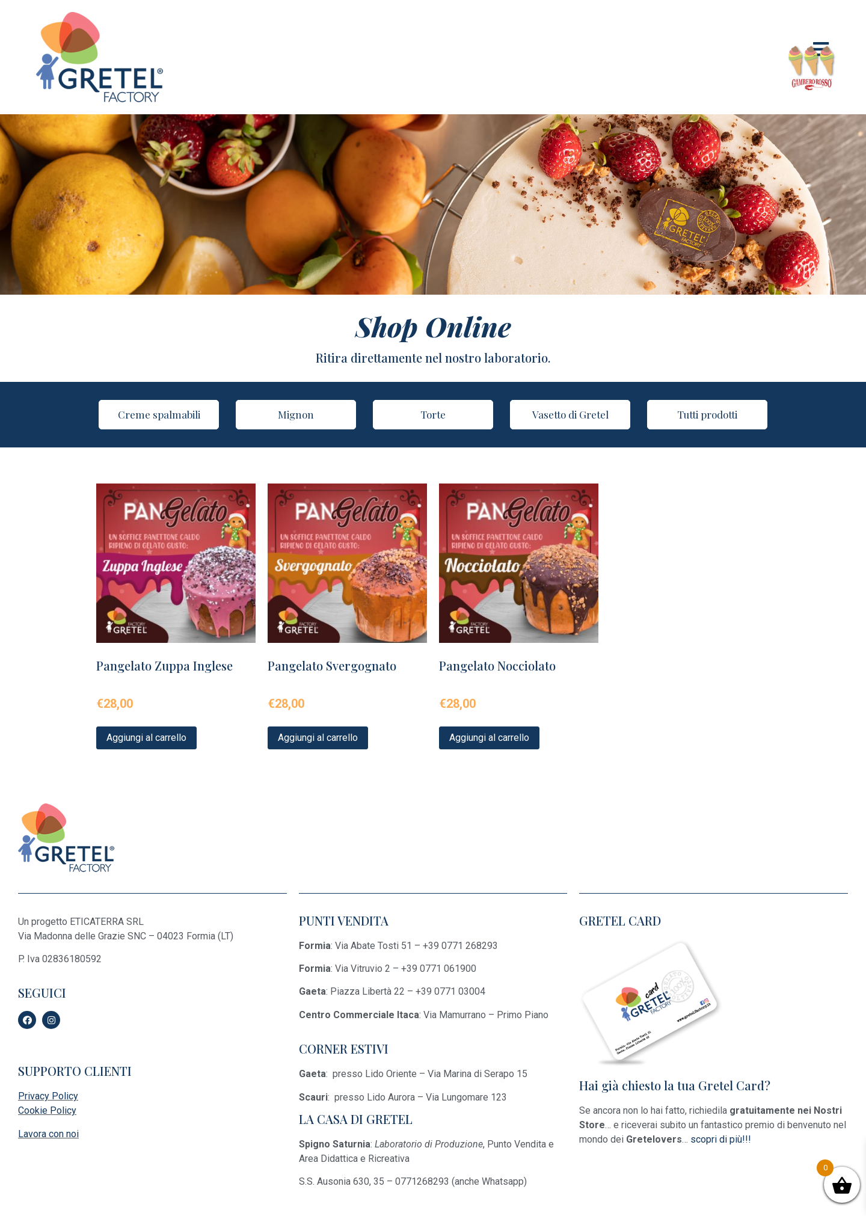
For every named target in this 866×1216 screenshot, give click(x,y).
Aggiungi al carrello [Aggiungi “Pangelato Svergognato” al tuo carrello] (318, 737)
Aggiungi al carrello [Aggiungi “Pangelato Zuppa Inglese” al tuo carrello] (146, 737)
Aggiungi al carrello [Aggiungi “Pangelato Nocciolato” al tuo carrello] (489, 737)
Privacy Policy (48, 1096)
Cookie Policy (47, 1110)
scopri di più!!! (720, 1139)
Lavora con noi (48, 1134)
